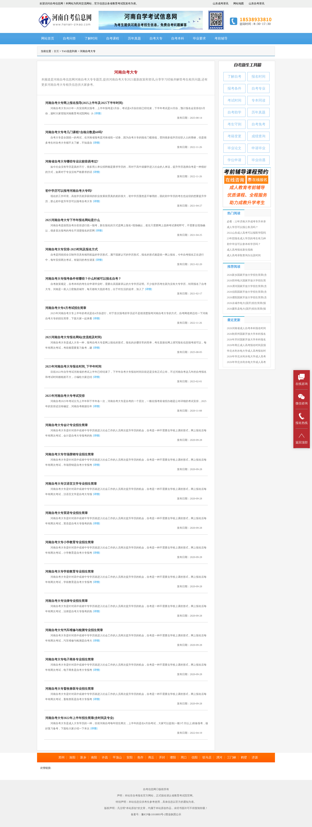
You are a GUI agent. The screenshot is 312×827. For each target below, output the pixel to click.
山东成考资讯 (220, 3)
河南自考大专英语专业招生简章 (66, 513)
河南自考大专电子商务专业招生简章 (69, 659)
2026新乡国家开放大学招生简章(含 (247, 274)
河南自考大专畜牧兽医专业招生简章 (69, 688)
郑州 (61, 757)
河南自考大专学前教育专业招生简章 (69, 571)
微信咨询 (302, 399)
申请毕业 (258, 148)
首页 (56, 51)
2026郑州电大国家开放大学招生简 (246, 280)
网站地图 (238, 3)
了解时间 (91, 38)
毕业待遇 (258, 160)
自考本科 (177, 38)
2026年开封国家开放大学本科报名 (246, 339)
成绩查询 (258, 136)
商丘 (151, 757)
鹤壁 (244, 757)
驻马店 (206, 757)
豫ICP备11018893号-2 (153, 814)
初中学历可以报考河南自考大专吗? (68, 190)
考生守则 (234, 124)
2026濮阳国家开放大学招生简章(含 (247, 297)
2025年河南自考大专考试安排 (65, 395)
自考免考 (258, 124)
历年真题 (134, 38)
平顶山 (117, 757)
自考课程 (112, 38)
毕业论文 (234, 148)
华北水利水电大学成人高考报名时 (246, 350)
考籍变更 (234, 136)
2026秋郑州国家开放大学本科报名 (246, 333)
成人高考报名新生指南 (240, 249)
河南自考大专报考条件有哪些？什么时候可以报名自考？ (83, 278)
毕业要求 (199, 38)
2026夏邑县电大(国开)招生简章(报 (246, 308)
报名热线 (302, 419)
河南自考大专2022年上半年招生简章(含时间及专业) (79, 718)
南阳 (94, 757)
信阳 (195, 757)
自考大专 (156, 38)
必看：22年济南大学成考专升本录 (246, 221)
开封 (162, 757)
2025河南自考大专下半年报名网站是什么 (72, 220)
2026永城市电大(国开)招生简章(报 (246, 303)
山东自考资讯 (256, 3)
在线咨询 (302, 380)
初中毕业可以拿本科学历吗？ (244, 244)
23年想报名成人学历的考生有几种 (246, 238)
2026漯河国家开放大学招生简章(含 (247, 286)
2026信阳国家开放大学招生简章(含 (247, 291)
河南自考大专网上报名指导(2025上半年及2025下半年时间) (84, 103)
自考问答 (69, 38)
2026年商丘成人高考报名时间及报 (246, 345)
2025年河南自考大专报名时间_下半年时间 (73, 366)
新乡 (83, 757)
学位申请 (234, 160)
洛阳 (72, 757)
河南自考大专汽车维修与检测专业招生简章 (74, 630)
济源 (255, 757)
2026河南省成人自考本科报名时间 (246, 328)
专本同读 (258, 100)
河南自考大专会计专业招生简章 (66, 425)
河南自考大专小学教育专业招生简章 (69, 542)
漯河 (219, 757)
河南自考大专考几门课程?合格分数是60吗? (74, 132)
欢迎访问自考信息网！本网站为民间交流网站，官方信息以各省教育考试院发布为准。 (89, 3)
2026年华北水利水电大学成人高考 (246, 356)
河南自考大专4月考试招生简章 (65, 308)
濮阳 (173, 757)
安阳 (130, 757)
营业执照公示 (173, 814)
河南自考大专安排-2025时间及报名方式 (71, 249)
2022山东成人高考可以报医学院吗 (246, 232)
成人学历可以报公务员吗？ (242, 227)
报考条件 (234, 88)
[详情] (97, 113)
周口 (184, 757)
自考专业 (258, 88)
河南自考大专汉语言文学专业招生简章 (71, 483)
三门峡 (231, 757)
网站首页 (47, 38)
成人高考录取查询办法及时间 (244, 255)
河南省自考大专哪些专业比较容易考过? (71, 161)
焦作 (140, 757)
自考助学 (234, 112)
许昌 (105, 757)
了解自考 (234, 76)
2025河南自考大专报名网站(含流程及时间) (73, 337)
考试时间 (234, 100)
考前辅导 (221, 38)
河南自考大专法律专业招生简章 (66, 600)
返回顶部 (302, 438)
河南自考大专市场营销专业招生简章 (69, 454)
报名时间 (258, 76)
